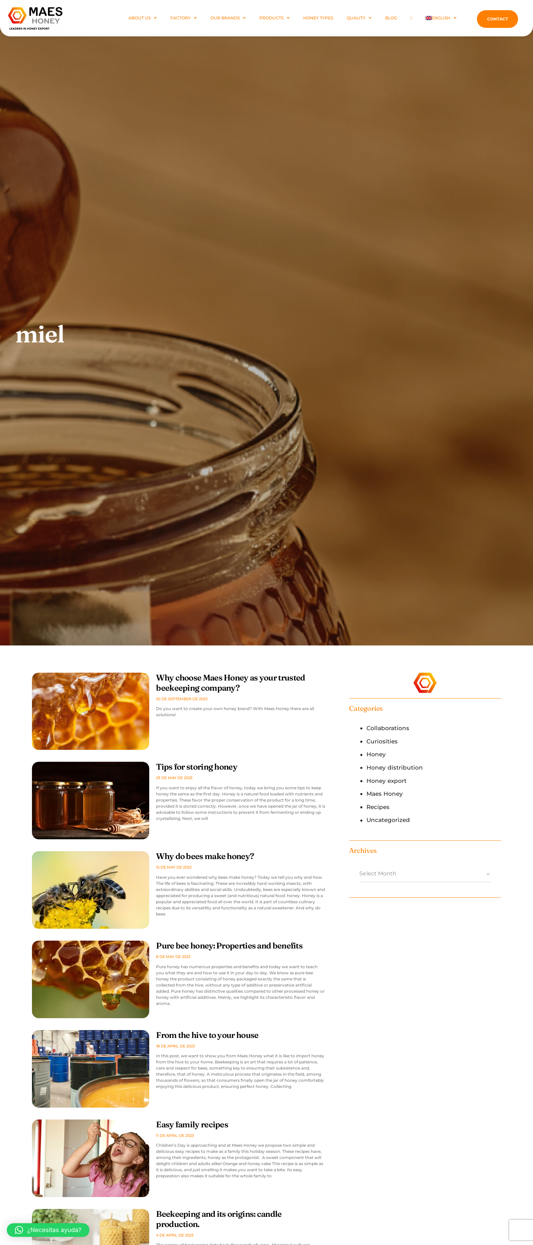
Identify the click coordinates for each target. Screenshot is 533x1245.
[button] (48, 1230)
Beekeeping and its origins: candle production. (218, 1219)
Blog (391, 17)
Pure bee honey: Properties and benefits (229, 945)
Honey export (386, 780)
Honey (376, 754)
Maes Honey (384, 793)
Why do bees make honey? (205, 856)
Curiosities (382, 741)
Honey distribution (394, 767)
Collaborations (387, 728)
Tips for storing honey (196, 767)
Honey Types (318, 17)
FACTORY (183, 18)
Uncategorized (388, 820)
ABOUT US (142, 18)
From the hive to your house (207, 1035)
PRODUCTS (274, 18)
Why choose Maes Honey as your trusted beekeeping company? (230, 683)
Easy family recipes (192, 1124)
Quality (359, 18)
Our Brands (228, 18)
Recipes (378, 807)
